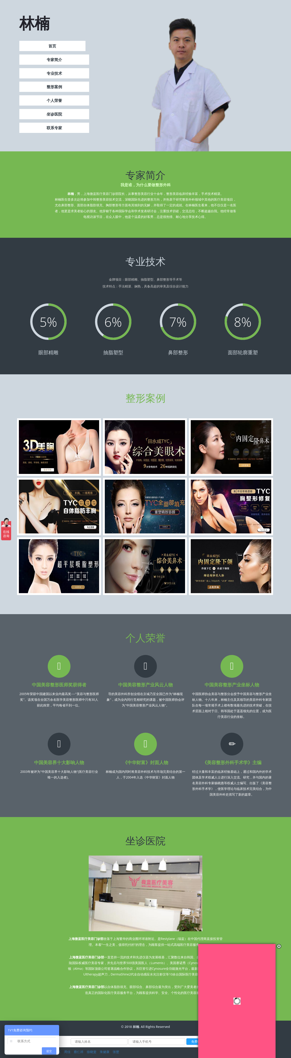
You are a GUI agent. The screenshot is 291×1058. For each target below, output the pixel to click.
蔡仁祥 (78, 1052)
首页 (52, 46)
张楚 (116, 1052)
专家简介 (54, 60)
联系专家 (54, 128)
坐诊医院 (54, 114)
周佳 (67, 1052)
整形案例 (54, 87)
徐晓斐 (91, 1052)
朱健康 (104, 1052)
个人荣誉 (54, 101)
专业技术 (54, 74)
